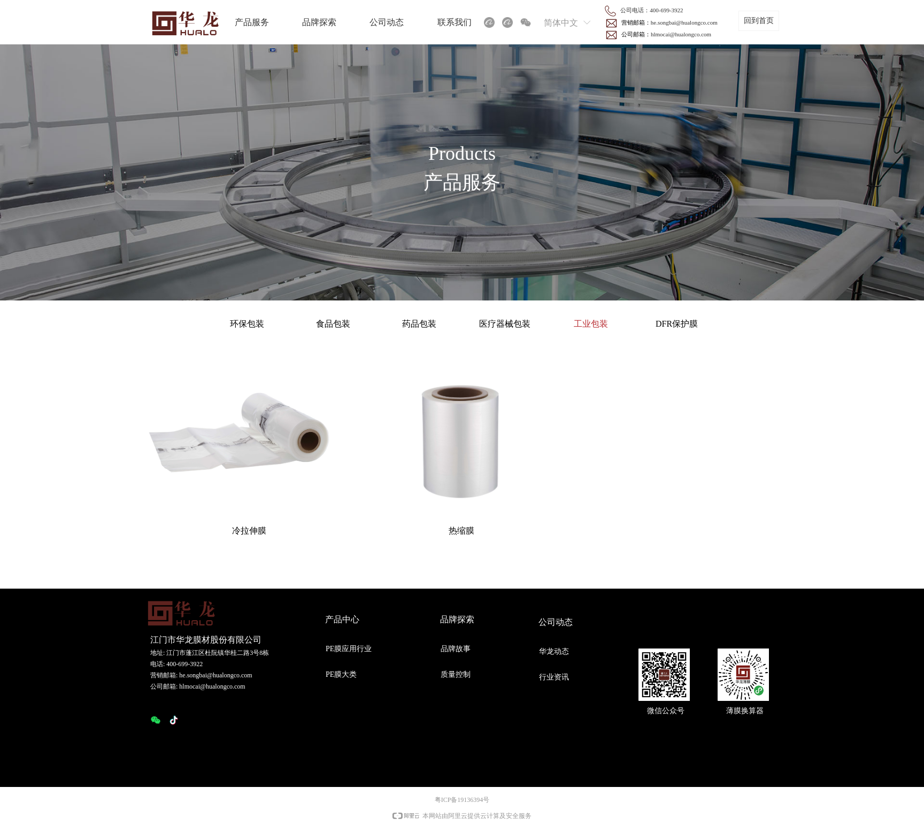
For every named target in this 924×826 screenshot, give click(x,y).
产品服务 (252, 22)
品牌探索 (319, 22)
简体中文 (561, 22)
